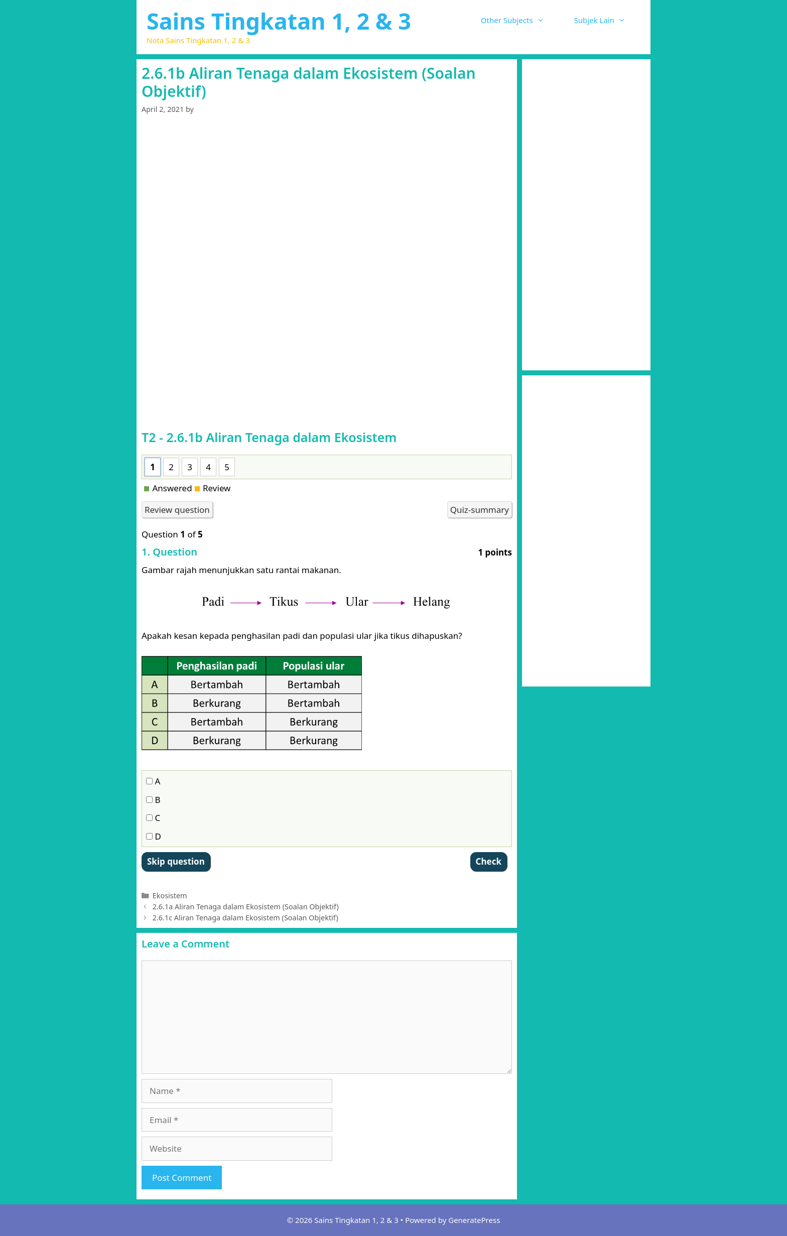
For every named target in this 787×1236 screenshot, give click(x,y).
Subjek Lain (607, 20)
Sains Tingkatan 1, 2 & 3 (279, 21)
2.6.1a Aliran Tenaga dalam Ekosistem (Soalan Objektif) (246, 906)
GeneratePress (474, 1220)
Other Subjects (520, 20)
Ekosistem (170, 895)
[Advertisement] (327, 201)
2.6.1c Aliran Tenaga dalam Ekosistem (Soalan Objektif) (245, 917)
